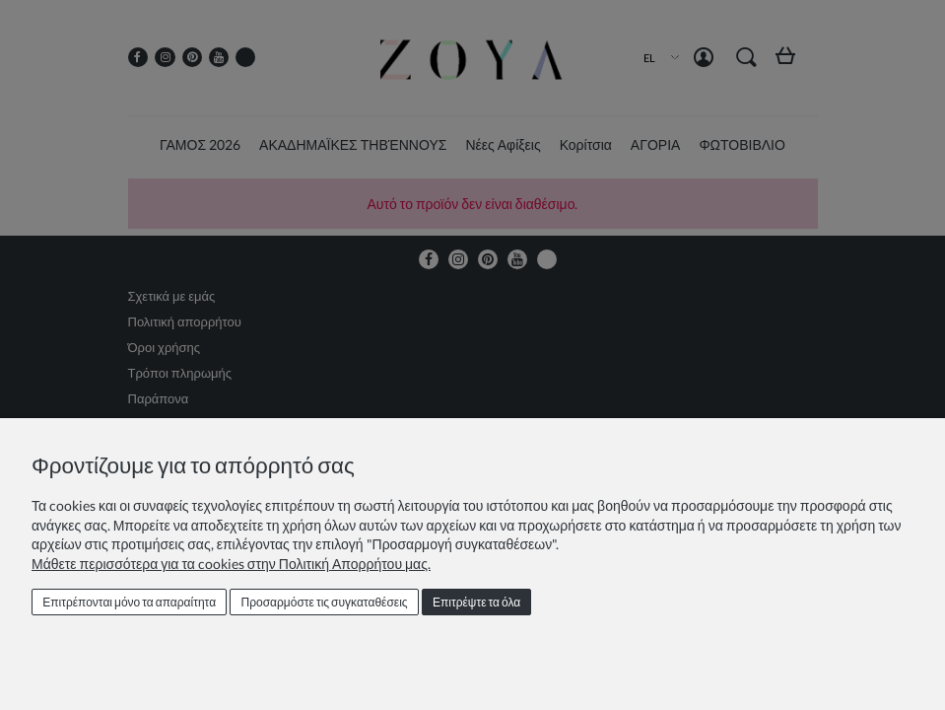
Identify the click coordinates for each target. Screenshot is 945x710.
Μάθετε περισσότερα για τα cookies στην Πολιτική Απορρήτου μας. (231, 563)
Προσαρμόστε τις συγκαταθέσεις (324, 602)
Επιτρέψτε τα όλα (476, 602)
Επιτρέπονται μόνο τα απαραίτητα (129, 602)
